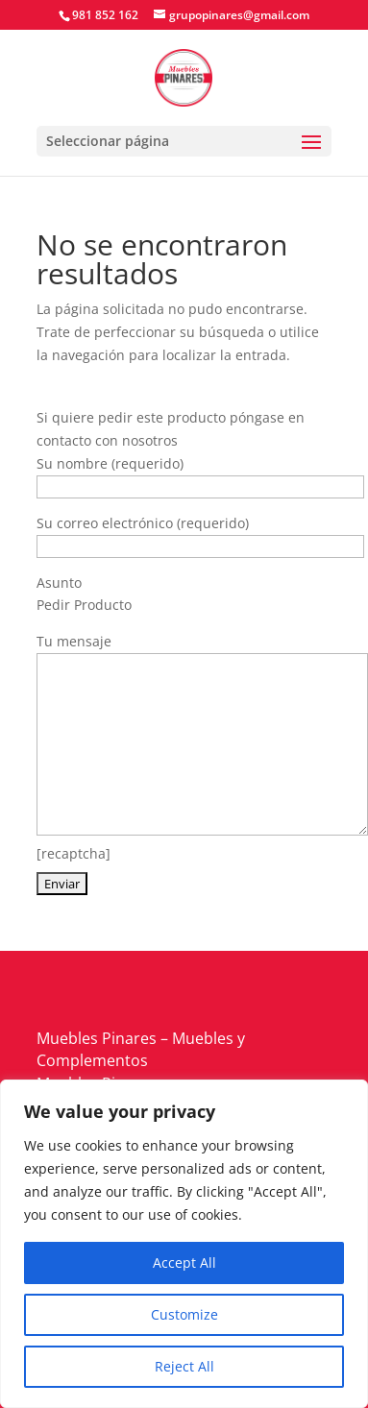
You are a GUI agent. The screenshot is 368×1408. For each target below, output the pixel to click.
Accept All (184, 1262)
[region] (184, 1244)
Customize (184, 1314)
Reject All (184, 1366)
